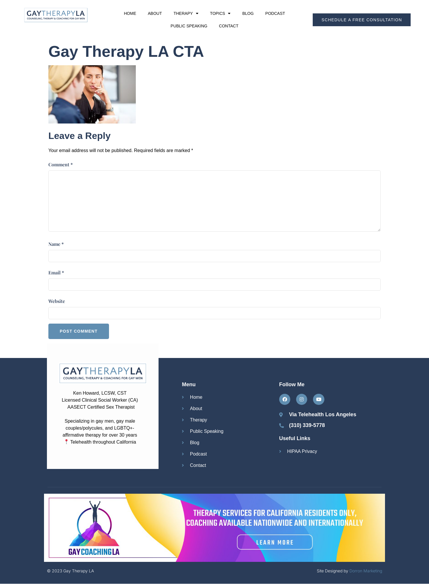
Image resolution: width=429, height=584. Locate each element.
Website (56, 301)
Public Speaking (188, 26)
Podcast (275, 13)
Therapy (185, 13)
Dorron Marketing (365, 570)
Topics (220, 13)
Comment (60, 164)
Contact (228, 26)
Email (56, 272)
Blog (248, 13)
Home (130, 13)
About (155, 13)
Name (56, 244)
